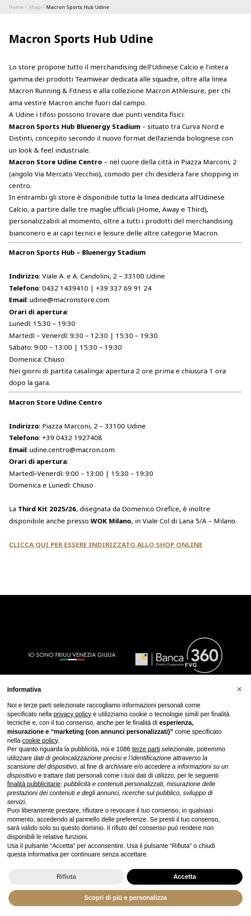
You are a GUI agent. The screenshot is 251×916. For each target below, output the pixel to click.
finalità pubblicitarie (34, 784)
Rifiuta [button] (66, 876)
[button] (239, 689)
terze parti (146, 749)
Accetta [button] (184, 876)
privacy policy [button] (72, 714)
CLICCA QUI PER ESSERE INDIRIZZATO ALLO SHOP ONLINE (106, 544)
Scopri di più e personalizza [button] (125, 897)
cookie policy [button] (39, 740)
